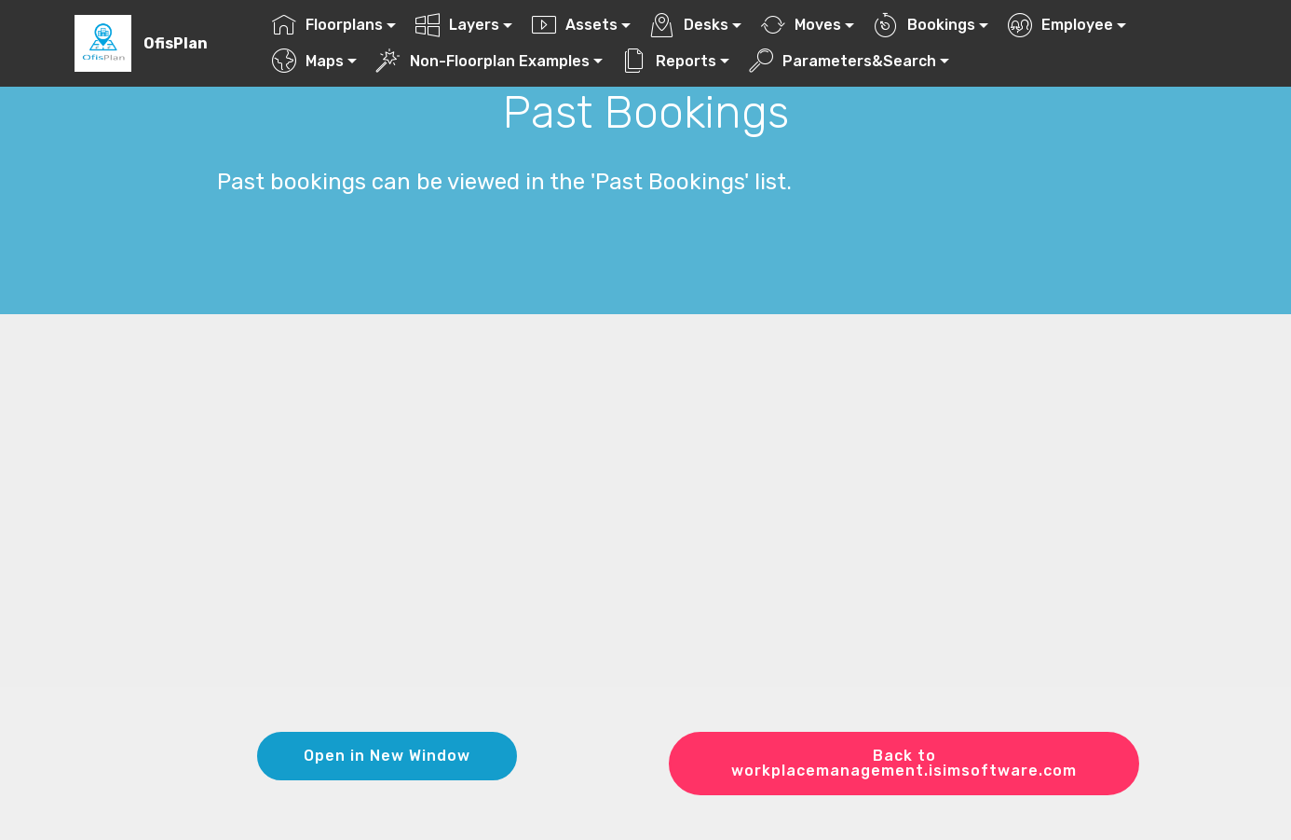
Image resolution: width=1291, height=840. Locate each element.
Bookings (924, 25)
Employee (1060, 25)
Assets (575, 25)
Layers (457, 25)
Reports (669, 61)
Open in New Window (387, 755)
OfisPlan (175, 43)
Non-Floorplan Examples (483, 61)
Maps (308, 61)
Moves (801, 25)
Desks (689, 25)
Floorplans (327, 25)
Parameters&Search (842, 61)
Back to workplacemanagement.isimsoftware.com (904, 763)
